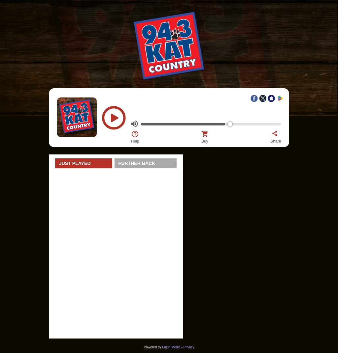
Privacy (189, 347)
